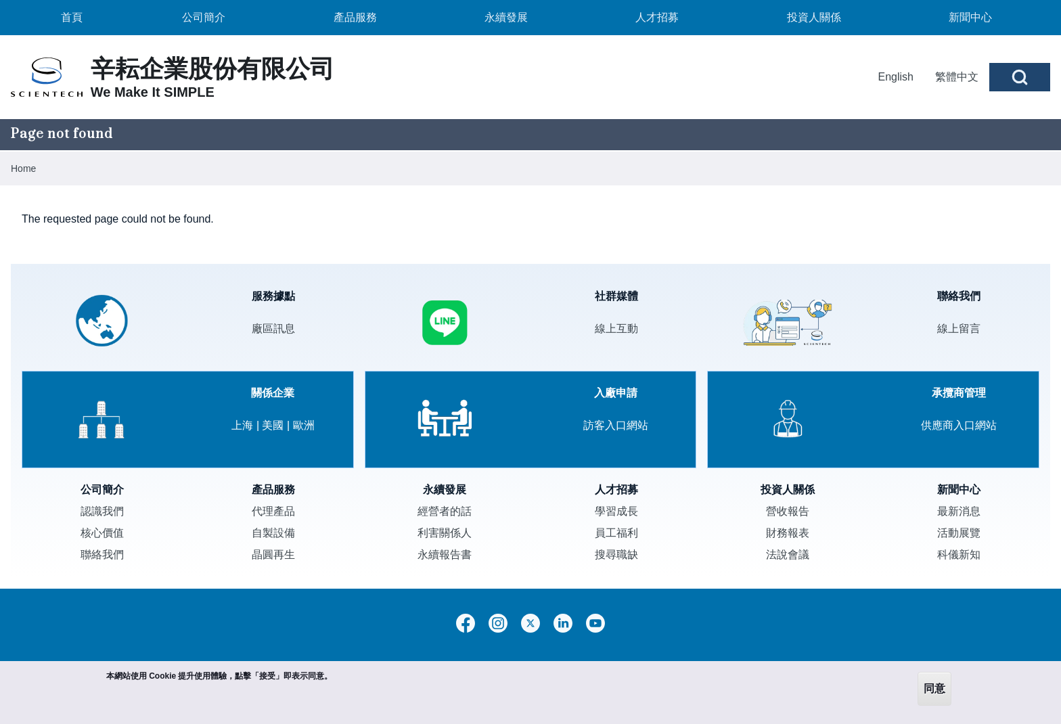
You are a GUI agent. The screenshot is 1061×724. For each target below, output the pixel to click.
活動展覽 (958, 533)
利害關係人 (444, 533)
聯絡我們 (102, 554)
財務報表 (787, 533)
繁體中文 (956, 77)
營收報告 (787, 511)
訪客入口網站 (615, 425)
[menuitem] (71, 17)
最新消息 (958, 511)
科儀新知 (958, 554)
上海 (242, 425)
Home (23, 168)
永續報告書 (444, 554)
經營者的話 (444, 511)
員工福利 (616, 533)
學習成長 (616, 511)
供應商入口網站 (959, 425)
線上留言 (958, 328)
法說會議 (787, 554)
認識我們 (102, 511)
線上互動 (616, 328)
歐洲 (304, 425)
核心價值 (102, 533)
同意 (934, 688)
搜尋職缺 (616, 554)
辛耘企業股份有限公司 (212, 69)
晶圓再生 (273, 554)
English (895, 77)
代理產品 (273, 511)
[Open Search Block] (1019, 77)
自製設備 (273, 533)
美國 (273, 425)
